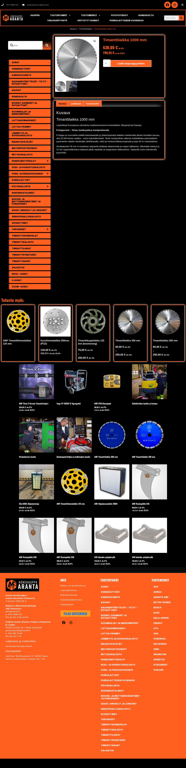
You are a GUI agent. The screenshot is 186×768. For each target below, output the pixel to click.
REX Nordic (160, 644)
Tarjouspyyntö (57, 20)
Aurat (15, 62)
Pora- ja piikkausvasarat (31, 173)
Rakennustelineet (23, 192)
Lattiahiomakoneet (24, 120)
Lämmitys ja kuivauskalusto (22, 134)
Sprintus (159, 659)
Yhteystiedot (119, 15)
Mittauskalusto (22, 154)
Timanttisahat (21, 261)
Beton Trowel (162, 602)
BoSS (157, 612)
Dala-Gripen (161, 618)
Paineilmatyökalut (31, 161)
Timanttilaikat (85, 29)
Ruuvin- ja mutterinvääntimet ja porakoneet (26, 201)
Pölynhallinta (31, 186)
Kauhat (16, 90)
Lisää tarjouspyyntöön (131, 63)
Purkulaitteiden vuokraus (127, 20)
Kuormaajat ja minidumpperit (21, 112)
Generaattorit (21, 68)
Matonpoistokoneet (24, 148)
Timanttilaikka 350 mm (127, 340)
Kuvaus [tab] (62, 103)
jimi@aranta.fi (13, 611)
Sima (156, 649)
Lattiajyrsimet (21, 126)
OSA (156, 633)
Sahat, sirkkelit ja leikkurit (29, 210)
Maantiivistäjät (22, 142)
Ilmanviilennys (21, 75)
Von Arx (159, 670)
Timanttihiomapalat (25, 235)
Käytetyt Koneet (88, 20)
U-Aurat (17, 280)
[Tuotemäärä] (107, 63)
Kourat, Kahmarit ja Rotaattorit (24, 104)
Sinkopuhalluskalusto (26, 216)
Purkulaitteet (21, 180)
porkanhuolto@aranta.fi (18, 630)
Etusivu (73, 29)
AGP (156, 586)
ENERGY (158, 623)
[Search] (181, 18)
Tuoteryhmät (60, 15)
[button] (182, 5)
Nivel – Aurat (20, 274)
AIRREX (158, 592)
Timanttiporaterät (24, 254)
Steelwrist (161, 664)
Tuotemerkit (90, 15)
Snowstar (160, 654)
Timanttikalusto (23, 242)
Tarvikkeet (31, 229)
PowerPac (160, 638)
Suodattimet (20, 223)
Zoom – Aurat (20, 286)
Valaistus (18, 267)
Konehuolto (146, 15)
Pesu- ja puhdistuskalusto (28, 167)
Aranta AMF (161, 597)
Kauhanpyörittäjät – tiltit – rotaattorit (30, 82)
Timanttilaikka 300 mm (165, 340)
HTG (156, 628)
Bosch (157, 607)
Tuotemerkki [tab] (92, 103)
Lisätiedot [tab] (76, 103)
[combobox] (25, 45)
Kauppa (35, 15)
